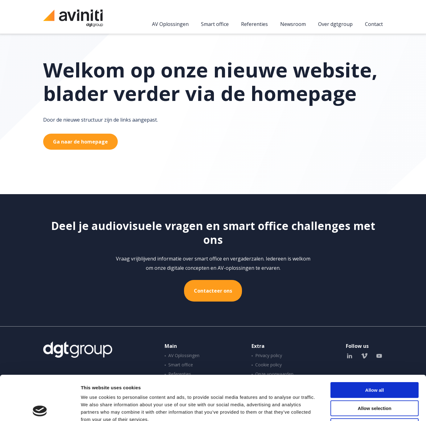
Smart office (215, 24)
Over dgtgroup (335, 24)
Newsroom (293, 24)
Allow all (374, 345)
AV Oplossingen (170, 24)
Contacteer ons (213, 290)
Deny (374, 381)
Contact (374, 24)
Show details (323, 408)
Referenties (254, 24)
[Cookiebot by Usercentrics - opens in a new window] (40, 409)
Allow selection (374, 363)
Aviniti (73, 21)
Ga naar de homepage (80, 141)
